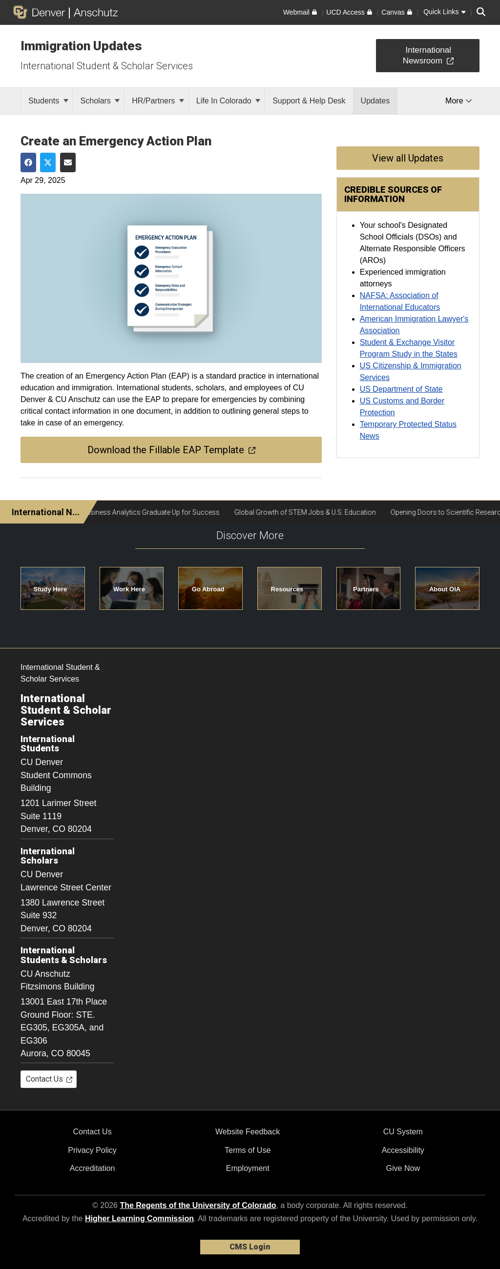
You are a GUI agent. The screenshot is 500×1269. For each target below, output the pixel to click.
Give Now (403, 1168)
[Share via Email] (68, 162)
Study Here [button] (50, 589)
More (458, 101)
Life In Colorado (228, 101)
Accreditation (92, 1168)
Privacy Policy (92, 1150)
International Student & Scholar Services (107, 66)
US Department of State (401, 389)
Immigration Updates (81, 46)
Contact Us (92, 1132)
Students (48, 101)
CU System (403, 1132)
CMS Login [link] (249, 1246)
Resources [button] (287, 589)
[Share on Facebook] (28, 162)
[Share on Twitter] (48, 162)
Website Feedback (247, 1132)
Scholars (100, 101)
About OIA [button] (444, 589)
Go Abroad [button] (208, 589)
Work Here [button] (129, 589)
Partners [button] (366, 589)
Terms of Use (248, 1150)
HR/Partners (158, 101)
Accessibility (403, 1150)
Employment (248, 1168)
